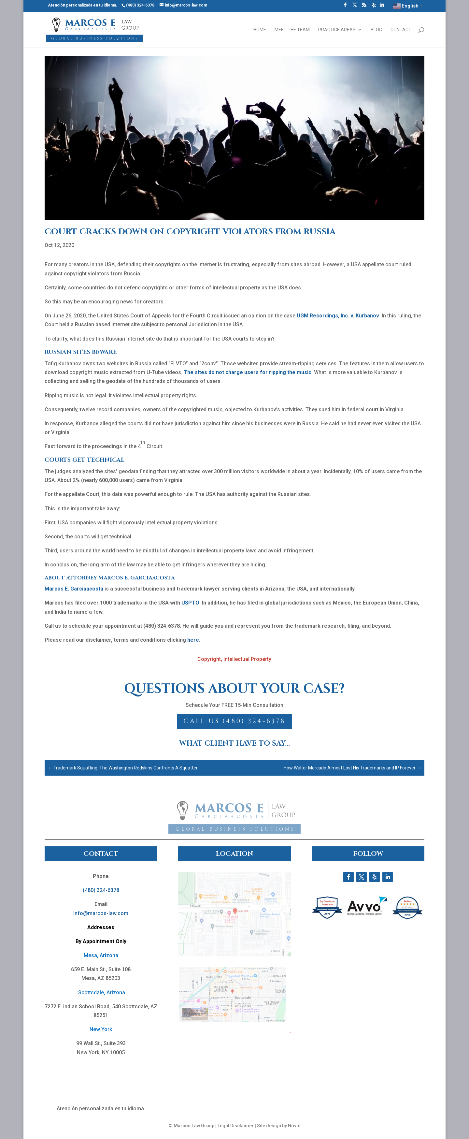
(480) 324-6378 (101, 890)
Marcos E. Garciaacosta (74, 589)
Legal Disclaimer (236, 1125)
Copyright (209, 659)
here (193, 640)
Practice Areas (337, 29)
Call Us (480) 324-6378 (234, 721)
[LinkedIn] (382, 7)
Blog (376, 29)
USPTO (190, 603)
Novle (294, 1125)
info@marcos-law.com (100, 913)
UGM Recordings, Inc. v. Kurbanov (338, 316)
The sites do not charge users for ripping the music (247, 372)
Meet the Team (292, 29)
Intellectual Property (247, 659)
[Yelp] (374, 7)
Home (259, 29)
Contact (401, 29)
